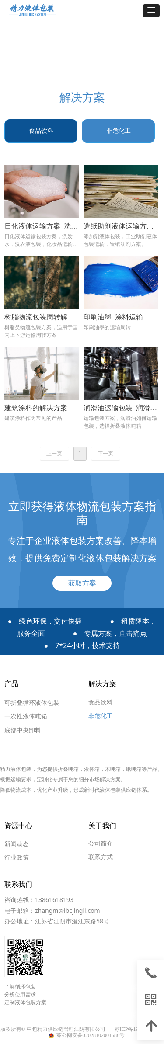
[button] (151, 10)
